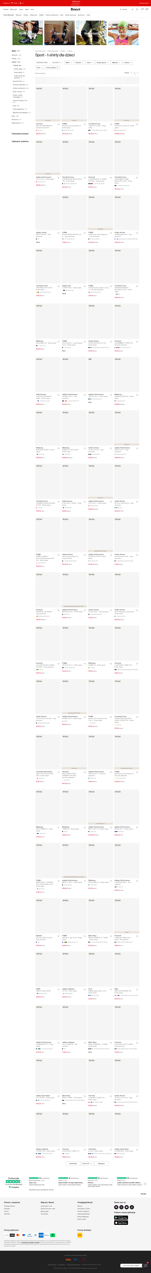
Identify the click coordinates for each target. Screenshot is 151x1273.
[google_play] (121, 1217)
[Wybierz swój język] (21, 3)
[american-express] (41, 1235)
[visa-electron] (29, 1235)
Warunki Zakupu (52, 1264)
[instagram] (121, 1207)
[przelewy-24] (6, 1235)
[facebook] (116, 1207)
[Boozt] (75, 9)
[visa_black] (12, 1235)
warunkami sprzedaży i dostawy (30, 1242)
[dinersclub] (35, 1235)
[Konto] (132, 9)
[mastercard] (18, 1235)
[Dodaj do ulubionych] (58, 124)
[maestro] (23, 1235)
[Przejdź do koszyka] (146, 9)
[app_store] (121, 1222)
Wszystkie (143, 1194)
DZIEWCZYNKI (43, 62)
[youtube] (127, 1207)
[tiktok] (132, 1207)
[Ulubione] (141, 9)
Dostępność (62, 1264)
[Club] (137, 9)
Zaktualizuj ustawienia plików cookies (91, 1264)
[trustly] (52, 1235)
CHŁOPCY (57, 62)
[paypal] (46, 1235)
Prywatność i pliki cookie (73, 1264)
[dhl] (79, 1235)
